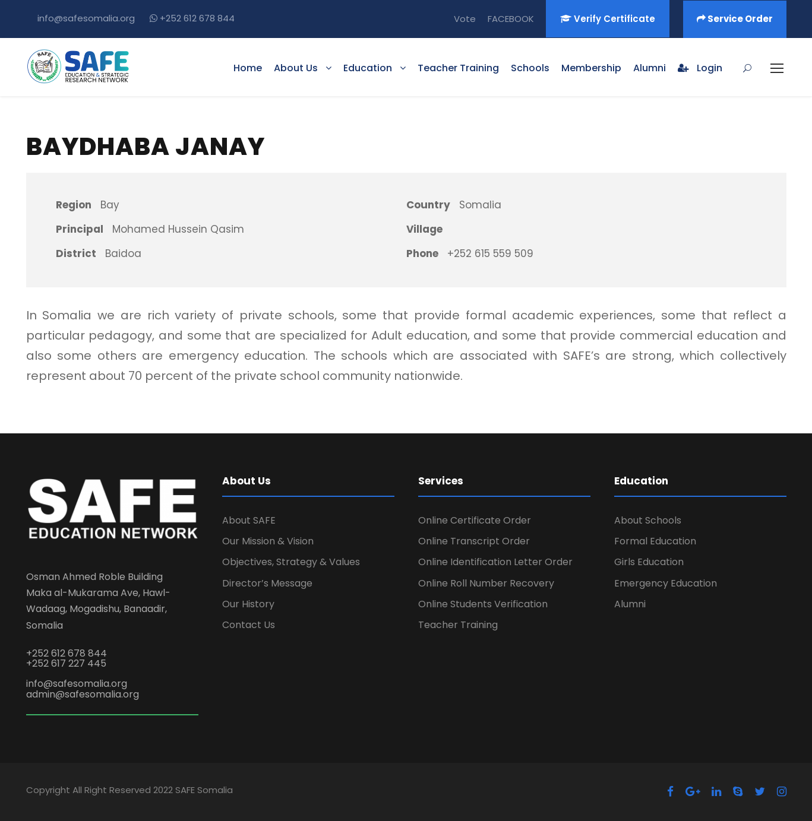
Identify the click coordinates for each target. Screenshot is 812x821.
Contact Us (248, 625)
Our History (248, 604)
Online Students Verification (483, 604)
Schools (530, 68)
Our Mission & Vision (268, 541)
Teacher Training (458, 68)
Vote (465, 18)
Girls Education (649, 562)
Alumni (649, 68)
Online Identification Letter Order (495, 562)
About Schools (647, 520)
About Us (296, 68)
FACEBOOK (511, 18)
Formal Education (655, 541)
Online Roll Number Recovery (486, 583)
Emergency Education (665, 583)
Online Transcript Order (474, 541)
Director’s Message (267, 583)
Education (367, 68)
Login (700, 68)
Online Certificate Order (474, 520)
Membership (591, 68)
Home (247, 68)
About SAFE (249, 520)
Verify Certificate (607, 18)
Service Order (735, 18)
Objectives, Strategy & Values (291, 562)
